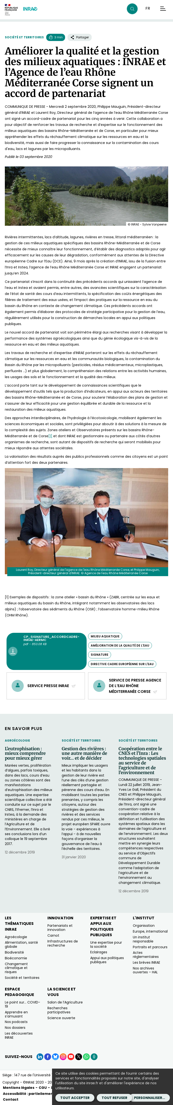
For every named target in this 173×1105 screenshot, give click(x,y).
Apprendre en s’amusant (16, 1014)
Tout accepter (75, 1097)
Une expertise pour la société (106, 944)
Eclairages (98, 952)
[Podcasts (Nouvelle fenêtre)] (94, 1056)
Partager (79, 37)
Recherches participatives (58, 1010)
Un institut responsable (143, 939)
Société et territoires (24, 37)
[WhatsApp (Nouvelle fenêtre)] (86, 1056)
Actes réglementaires (146, 954)
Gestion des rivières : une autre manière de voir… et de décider (84, 753)
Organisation (144, 925)
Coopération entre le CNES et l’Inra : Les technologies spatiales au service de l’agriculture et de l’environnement (142, 760)
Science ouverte (61, 1018)
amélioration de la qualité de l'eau (120, 645)
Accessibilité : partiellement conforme (38, 1093)
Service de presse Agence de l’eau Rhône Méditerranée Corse (135, 685)
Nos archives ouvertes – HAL (145, 970)
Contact (10, 1099)
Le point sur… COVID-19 (22, 1004)
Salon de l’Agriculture (65, 1002)
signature (99, 655)
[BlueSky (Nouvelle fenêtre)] (55, 1056)
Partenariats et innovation (60, 927)
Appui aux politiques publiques (107, 959)
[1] (50, 436)
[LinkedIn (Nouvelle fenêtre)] (40, 1056)
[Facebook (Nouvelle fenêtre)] (47, 1056)
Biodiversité (14, 952)
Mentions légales (18, 1087)
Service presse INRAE (51, 686)
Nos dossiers (15, 1027)
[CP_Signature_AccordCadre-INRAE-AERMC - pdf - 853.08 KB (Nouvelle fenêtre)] (47, 651)
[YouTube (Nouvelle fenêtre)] (71, 1056)
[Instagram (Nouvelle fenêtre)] (63, 1056)
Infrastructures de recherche (62, 943)
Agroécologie (17, 740)
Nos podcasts (16, 1021)
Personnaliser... (149, 1097)
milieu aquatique (105, 636)
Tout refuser (114, 1097)
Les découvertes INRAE (19, 1035)
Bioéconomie (16, 958)
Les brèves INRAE (146, 962)
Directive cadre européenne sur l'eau (122, 664)
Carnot (53, 935)
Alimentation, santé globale (21, 944)
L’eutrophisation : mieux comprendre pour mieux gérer (25, 753)
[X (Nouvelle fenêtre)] (78, 1056)
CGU (43, 1087)
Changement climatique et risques (16, 968)
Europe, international (150, 931)
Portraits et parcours (150, 947)
